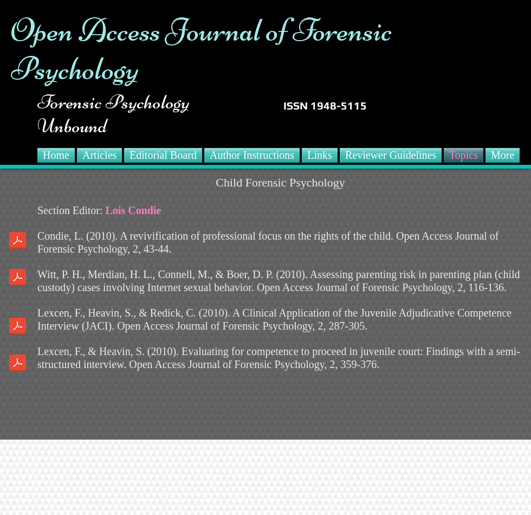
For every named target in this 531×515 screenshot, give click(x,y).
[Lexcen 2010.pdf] (18, 327)
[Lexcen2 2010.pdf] (18, 364)
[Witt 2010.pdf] (18, 278)
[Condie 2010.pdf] (18, 242)
